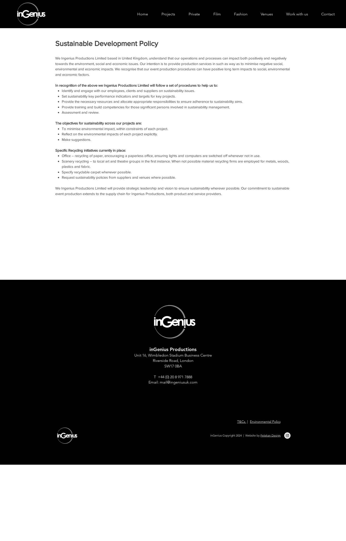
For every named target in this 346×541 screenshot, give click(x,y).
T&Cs (241, 421)
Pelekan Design (270, 435)
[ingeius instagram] (287, 435)
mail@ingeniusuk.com (179, 382)
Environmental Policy (265, 421)
